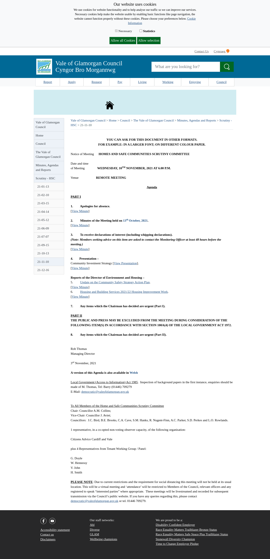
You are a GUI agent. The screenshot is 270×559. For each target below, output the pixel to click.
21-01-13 (43, 186)
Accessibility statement (55, 530)
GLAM (94, 534)
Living (142, 82)
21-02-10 (43, 195)
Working (167, 82)
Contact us (47, 534)
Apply (72, 82)
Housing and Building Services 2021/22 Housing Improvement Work (124, 291)
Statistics (147, 31)
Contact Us (201, 51)
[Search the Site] (227, 67)
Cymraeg (222, 51)
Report (47, 82)
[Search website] (185, 67)
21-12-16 (43, 270)
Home (39, 135)
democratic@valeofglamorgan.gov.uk (105, 391)
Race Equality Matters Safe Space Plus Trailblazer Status (192, 534)
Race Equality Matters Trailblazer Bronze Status (186, 529)
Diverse (95, 529)
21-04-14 (43, 211)
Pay (119, 82)
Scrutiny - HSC (45, 178)
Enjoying (195, 82)
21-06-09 (43, 228)
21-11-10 (43, 261)
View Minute (80, 211)
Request (97, 82)
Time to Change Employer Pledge (177, 543)
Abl (92, 524)
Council (222, 82)
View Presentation (125, 263)
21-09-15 (43, 245)
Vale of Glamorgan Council (48, 125)
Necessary (123, 31)
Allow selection (148, 40)
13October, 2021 (135, 220)
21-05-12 (43, 220)
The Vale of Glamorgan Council (48, 154)
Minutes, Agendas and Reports (47, 168)
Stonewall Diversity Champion (175, 539)
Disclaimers (47, 539)
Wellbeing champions (103, 539)
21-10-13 (43, 253)
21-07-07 (43, 236)
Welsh (134, 372)
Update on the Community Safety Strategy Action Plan (115, 282)
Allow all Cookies (123, 40)
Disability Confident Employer (175, 524)
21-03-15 (43, 203)
